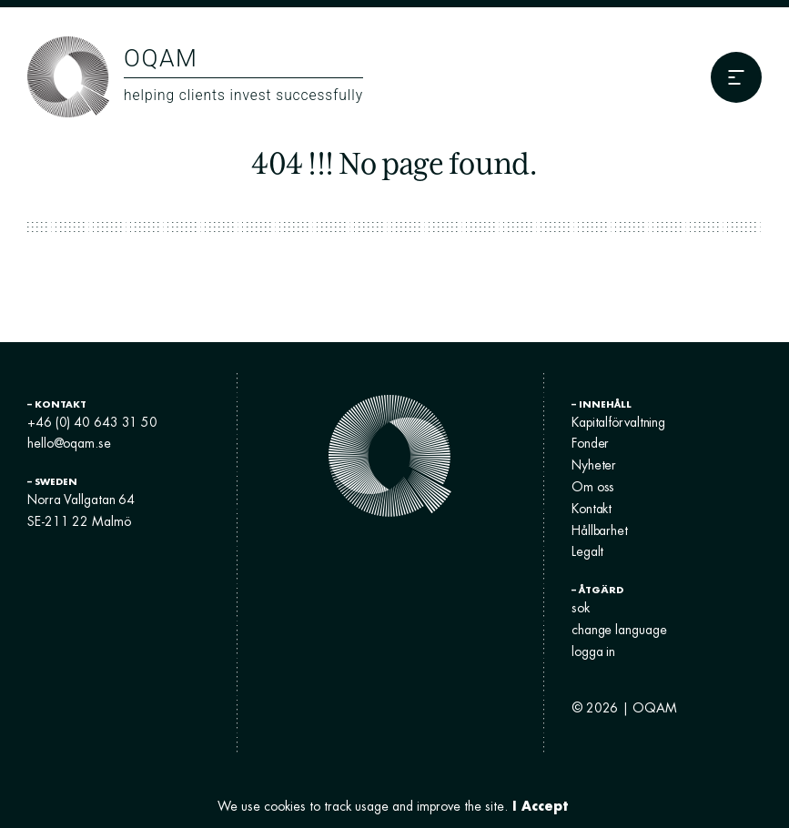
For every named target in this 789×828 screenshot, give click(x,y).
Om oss (593, 487)
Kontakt (592, 508)
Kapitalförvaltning (618, 422)
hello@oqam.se (69, 443)
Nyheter (594, 465)
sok (581, 608)
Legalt (587, 551)
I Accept (540, 805)
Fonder (590, 443)
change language (619, 629)
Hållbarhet (600, 530)
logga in (593, 651)
